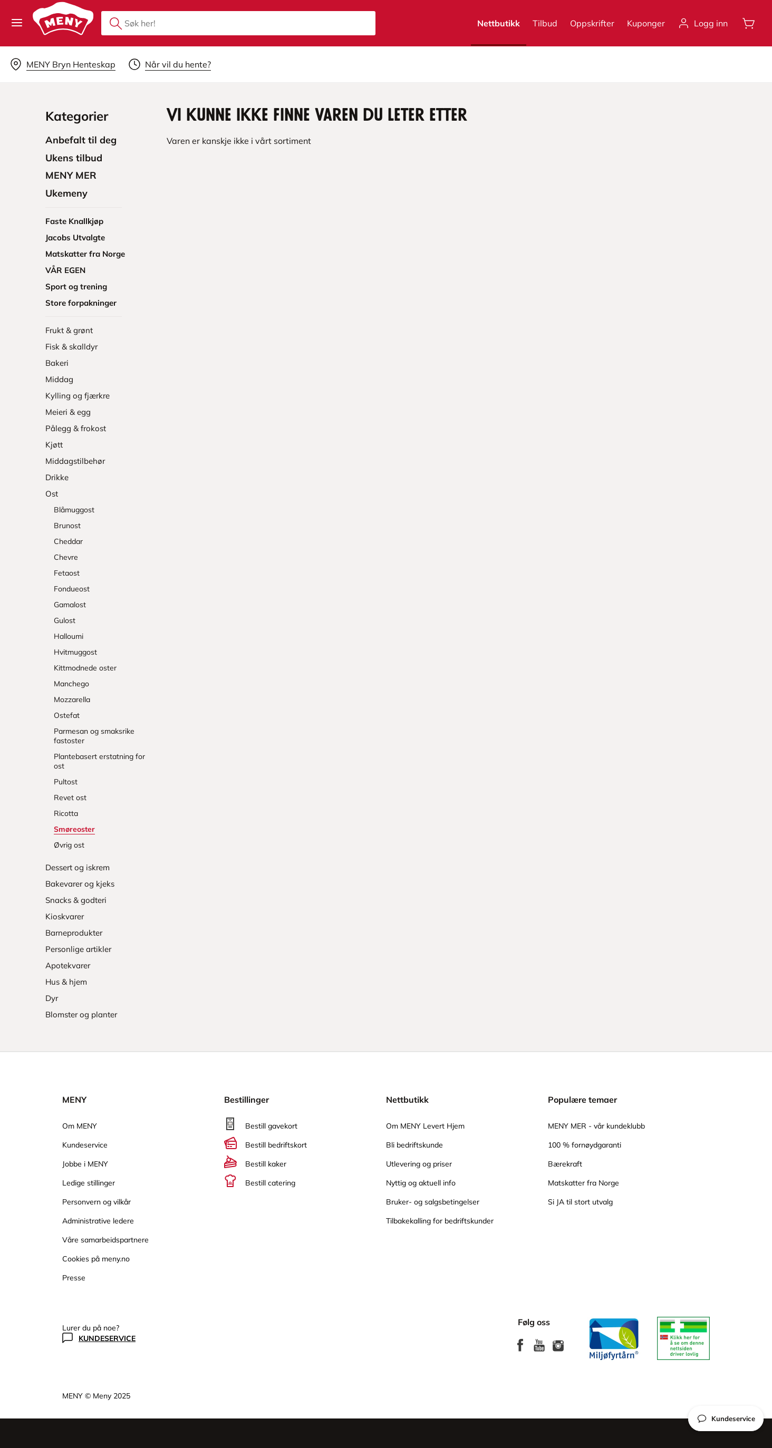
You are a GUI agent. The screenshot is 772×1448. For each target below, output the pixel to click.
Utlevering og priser (419, 1164)
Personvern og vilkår (96, 1202)
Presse (73, 1277)
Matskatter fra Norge (583, 1183)
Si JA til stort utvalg (580, 1202)
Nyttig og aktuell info (421, 1183)
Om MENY (79, 1126)
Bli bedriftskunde (414, 1145)
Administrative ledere (98, 1221)
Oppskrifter (592, 23)
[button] (16, 23)
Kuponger (646, 23)
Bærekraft (565, 1164)
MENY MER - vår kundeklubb (596, 1126)
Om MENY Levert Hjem (425, 1126)
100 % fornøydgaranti (584, 1145)
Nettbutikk (498, 23)
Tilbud (545, 23)
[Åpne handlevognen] (749, 23)
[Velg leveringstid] (169, 64)
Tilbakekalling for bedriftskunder (440, 1221)
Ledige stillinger (88, 1183)
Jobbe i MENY (85, 1164)
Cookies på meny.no (96, 1259)
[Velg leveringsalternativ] (62, 64)
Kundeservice (85, 1145)
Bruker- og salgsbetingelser (432, 1202)
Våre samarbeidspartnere (105, 1240)
